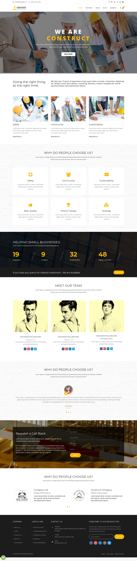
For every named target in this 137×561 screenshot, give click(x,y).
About (103, 554)
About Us (17, 527)
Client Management (39, 543)
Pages (98, 8)
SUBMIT (75, 455)
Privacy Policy (119, 554)
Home (80, 8)
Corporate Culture (39, 535)
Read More (17, 136)
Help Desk (110, 554)
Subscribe (119, 537)
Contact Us (118, 272)
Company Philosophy (40, 531)
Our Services (18, 543)
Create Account (38, 527)
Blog (105, 8)
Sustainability (96, 124)
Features (89, 8)
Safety (16, 124)
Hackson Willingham (30, 337)
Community (57, 124)
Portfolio (36, 539)
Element (113, 8)
